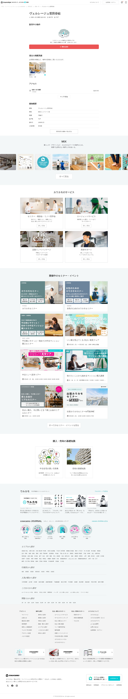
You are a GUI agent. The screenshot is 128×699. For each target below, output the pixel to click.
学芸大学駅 (94, 582)
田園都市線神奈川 (82, 558)
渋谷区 (43, 571)
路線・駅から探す (43, 624)
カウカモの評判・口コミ (98, 618)
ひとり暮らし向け (64, 592)
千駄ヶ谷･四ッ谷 (64, 553)
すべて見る (64, 176)
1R (22, 602)
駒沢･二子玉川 (79, 551)
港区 (23, 571)
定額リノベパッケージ (61, 633)
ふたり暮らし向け (74, 592)
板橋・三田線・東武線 (41, 561)
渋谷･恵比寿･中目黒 (41, 551)
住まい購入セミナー (60, 621)
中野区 (47, 571)
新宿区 (27, 571)
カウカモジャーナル (60, 639)
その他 (62, 561)
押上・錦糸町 (56, 556)
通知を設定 (64, 47)
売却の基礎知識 (78, 618)
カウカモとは (94, 614)
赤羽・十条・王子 (92, 558)
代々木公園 (87, 551)
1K (25, 602)
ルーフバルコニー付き (27, 592)
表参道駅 (87, 582)
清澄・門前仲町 (44, 553)
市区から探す (42, 621)
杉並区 (52, 571)
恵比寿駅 (81, 582)
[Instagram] (17, 686)
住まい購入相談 (59, 624)
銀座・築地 (31, 553)
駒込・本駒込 (42, 558)
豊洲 (37, 553)
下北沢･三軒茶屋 (60, 551)
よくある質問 (94, 624)
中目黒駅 (70, 582)
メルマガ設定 (26, 636)
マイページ (25, 614)
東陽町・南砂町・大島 (53, 558)
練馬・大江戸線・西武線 (28, 561)
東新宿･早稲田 (78, 553)
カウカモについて (94, 2)
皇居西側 (51, 553)
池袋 (72, 556)
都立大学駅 (64, 582)
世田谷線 (24, 556)
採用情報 (119, 685)
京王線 (36, 556)
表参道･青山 (25, 551)
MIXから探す (42, 633)
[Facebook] (12, 686)
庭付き (36, 592)
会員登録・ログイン (96, 630)
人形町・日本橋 (100, 556)
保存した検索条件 (27, 627)
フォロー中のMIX (27, 630)
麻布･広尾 (32, 551)
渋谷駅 (35, 582)
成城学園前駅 (49, 582)
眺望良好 (50, 592)
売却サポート (78, 614)
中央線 (56, 553)
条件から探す (42, 614)
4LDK (74, 602)
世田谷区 (37, 571)
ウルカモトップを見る (101, 491)
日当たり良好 (42, 592)
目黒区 (32, 571)
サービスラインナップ (61, 618)
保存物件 (24, 624)
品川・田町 (24, 553)
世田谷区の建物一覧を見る (64, 131)
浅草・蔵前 (49, 556)
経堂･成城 (30, 556)
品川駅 (30, 582)
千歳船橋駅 (57, 582)
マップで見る (64, 96)
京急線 (57, 561)
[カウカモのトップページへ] (14, 2)
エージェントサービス (61, 614)
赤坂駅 (76, 582)
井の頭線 (93, 551)
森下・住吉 (42, 556)
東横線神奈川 (63, 558)
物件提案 (57, 630)
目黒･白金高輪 (51, 551)
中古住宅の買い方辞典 (61, 636)
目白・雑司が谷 (65, 556)
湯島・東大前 (91, 556)
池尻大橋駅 (41, 582)
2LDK (52, 602)
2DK (49, 602)
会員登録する (114, 678)
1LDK (32, 602)
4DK (70, 602)
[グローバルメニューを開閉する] (126, 2)
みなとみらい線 (72, 558)
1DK (28, 602)
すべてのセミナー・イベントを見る (64, 425)
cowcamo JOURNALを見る (100, 521)
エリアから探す (42, 627)
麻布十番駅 (101, 582)
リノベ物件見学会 (60, 627)
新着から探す (42, 618)
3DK (59, 602)
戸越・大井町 (86, 553)
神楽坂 (98, 551)
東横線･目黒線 (70, 551)
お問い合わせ (94, 627)
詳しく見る (41, 225)
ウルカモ (76, 621)
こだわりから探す (43, 630)
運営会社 (88, 685)
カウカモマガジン (60, 642)
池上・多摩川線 (96, 553)
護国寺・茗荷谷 (79, 556)
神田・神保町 (34, 558)
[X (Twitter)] (8, 686)
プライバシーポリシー (107, 685)
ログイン (111, 2)
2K (45, 602)
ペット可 (56, 592)
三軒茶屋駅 (24, 582)
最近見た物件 (26, 621)
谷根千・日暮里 (26, 558)
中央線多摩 (51, 561)
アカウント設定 (26, 633)
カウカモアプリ (95, 621)
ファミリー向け (85, 592)
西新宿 (71, 553)
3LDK (63, 602)
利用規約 (96, 685)
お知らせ (24, 618)
